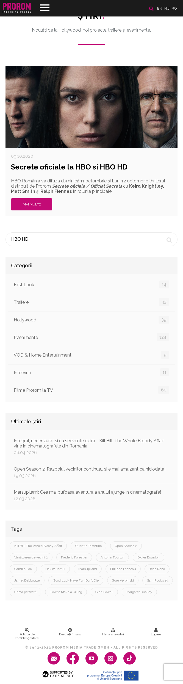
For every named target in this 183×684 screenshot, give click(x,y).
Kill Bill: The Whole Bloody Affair (38, 546)
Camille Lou (23, 569)
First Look (91, 284)
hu (167, 8)
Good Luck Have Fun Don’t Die (76, 580)
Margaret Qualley (139, 592)
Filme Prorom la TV (91, 390)
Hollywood (91, 320)
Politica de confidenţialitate (27, 634)
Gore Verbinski (123, 580)
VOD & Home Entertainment (91, 355)
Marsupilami (87, 569)
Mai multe (32, 204)
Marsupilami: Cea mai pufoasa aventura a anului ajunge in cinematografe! (91, 495)
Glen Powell (104, 592)
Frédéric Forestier (74, 557)
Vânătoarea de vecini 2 (31, 557)
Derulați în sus (70, 632)
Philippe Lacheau (123, 569)
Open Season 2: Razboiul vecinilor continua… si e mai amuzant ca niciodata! (91, 472)
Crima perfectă (25, 592)
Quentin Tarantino (88, 546)
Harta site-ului (113, 632)
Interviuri (91, 372)
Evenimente (91, 337)
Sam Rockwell (157, 580)
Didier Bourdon (148, 557)
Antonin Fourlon (112, 557)
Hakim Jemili (55, 569)
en (159, 8)
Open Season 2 (126, 546)
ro (174, 8)
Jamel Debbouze (27, 580)
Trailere (91, 302)
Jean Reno (157, 569)
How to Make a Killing (66, 592)
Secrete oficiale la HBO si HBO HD (69, 167)
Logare (156, 632)
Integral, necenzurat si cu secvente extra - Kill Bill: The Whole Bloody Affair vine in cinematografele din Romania (91, 446)
